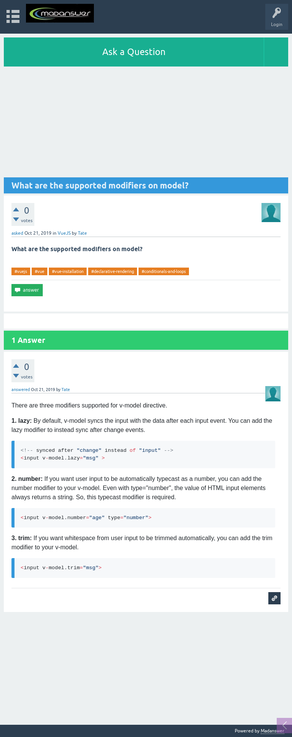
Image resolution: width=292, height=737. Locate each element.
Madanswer (272, 731)
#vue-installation (68, 271)
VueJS (64, 233)
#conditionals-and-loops (164, 271)
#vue (39, 271)
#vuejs (21, 271)
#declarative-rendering (112, 271)
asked (17, 233)
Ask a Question (134, 52)
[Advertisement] (146, 123)
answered (20, 389)
